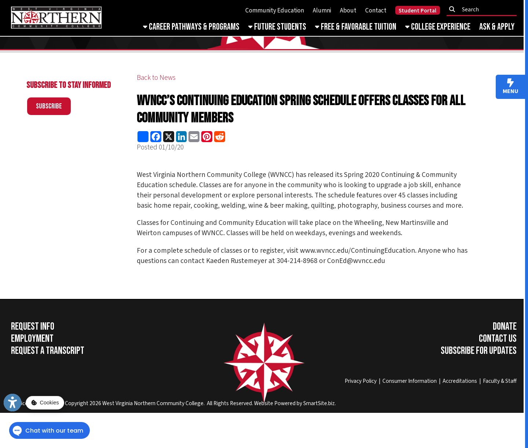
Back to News (156, 78)
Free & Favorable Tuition (355, 27)
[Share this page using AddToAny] (143, 136)
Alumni (322, 10)
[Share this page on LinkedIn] (181, 136)
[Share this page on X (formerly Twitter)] (168, 136)
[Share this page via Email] (194, 136)
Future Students (277, 27)
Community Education (274, 10)
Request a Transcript (47, 351)
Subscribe (49, 106)
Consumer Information (409, 381)
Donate (505, 327)
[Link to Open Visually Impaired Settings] (12, 402)
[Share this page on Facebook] (156, 136)
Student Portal (417, 11)
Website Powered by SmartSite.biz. (295, 403)
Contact (375, 10)
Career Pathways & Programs (191, 27)
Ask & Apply (496, 27)
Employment (32, 339)
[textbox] (484, 9)
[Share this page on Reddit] (219, 136)
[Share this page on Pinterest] (207, 136)
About (348, 10)
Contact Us (498, 339)
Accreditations (460, 381)
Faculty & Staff (500, 381)
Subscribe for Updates (479, 351)
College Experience (437, 27)
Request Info (32, 327)
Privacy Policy (361, 381)
